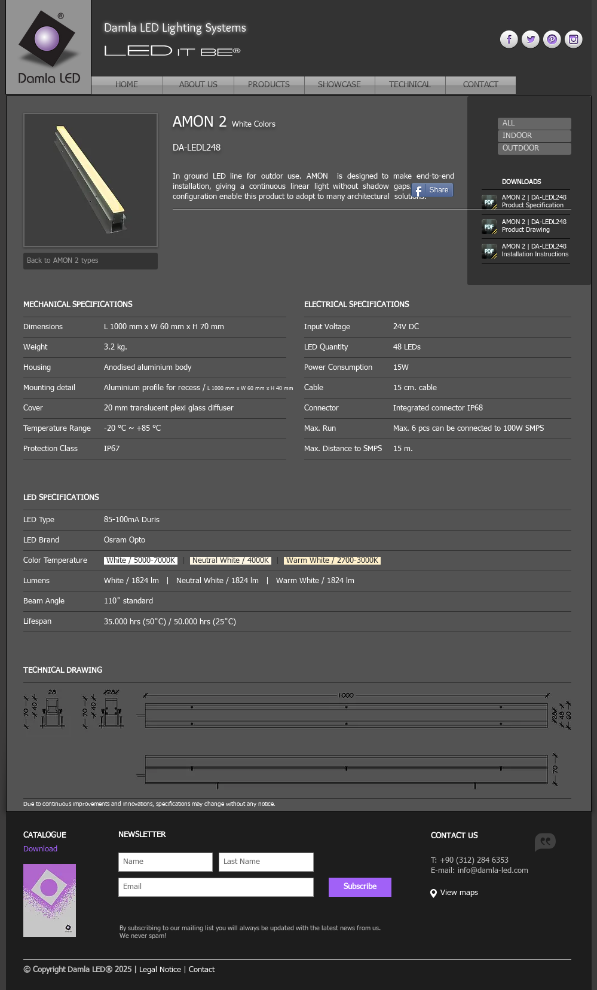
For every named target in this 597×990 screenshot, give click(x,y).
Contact (202, 970)
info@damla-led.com (493, 871)
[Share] (432, 190)
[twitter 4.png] (530, 39)
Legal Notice (160, 970)
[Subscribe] (360, 887)
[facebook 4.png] (508, 39)
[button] (534, 124)
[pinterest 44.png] (551, 39)
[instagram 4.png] (573, 39)
